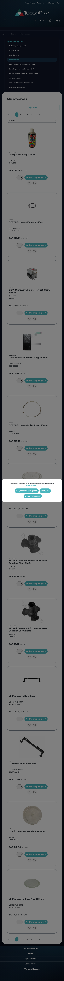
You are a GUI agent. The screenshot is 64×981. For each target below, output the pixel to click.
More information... (32, 485)
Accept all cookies (32, 496)
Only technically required (26, 491)
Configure (45, 491)
